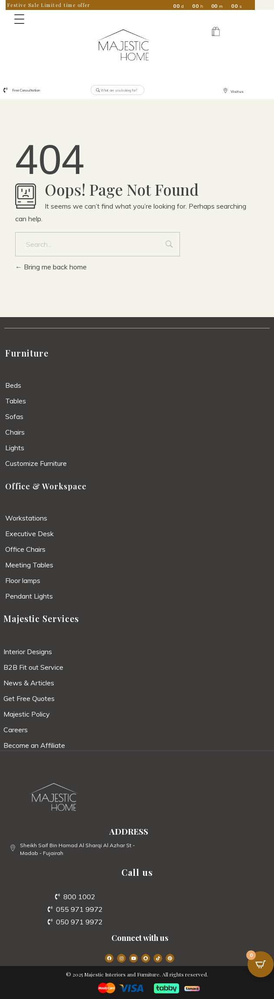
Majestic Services (41, 618)
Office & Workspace (46, 486)
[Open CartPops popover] (261, 964)
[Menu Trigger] (19, 19)
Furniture (27, 353)
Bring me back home (51, 266)
